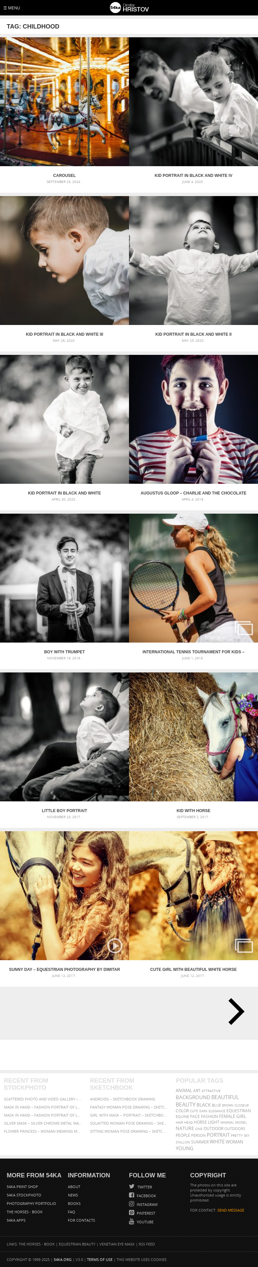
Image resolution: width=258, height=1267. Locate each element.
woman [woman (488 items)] (234, 1142)
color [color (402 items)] (182, 1110)
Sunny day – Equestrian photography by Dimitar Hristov (64, 969)
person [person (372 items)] (198, 1135)
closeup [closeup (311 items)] (241, 1105)
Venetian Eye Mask (117, 1244)
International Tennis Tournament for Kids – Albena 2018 (193, 652)
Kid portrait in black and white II (194, 334)
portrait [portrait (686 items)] (218, 1134)
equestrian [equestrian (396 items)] (238, 1110)
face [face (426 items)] (195, 1116)
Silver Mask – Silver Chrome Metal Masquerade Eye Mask (43, 1123)
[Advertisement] (130, 1055)
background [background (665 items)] (193, 1097)
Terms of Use (100, 1259)
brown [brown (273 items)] (227, 1105)
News (73, 1195)
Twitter (144, 1186)
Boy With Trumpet (64, 652)
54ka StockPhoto (24, 1195)
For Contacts (81, 1220)
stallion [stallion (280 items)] (183, 1142)
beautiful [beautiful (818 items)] (225, 1097)
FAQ (71, 1211)
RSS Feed (147, 1244)
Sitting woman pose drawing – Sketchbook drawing (129, 1131)
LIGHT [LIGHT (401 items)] (213, 1122)
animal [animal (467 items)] (184, 1090)
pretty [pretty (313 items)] (237, 1135)
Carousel (64, 175)
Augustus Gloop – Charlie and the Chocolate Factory (193, 493)
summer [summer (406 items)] (200, 1141)
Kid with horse (194, 810)
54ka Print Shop (22, 1186)
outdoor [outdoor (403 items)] (213, 1128)
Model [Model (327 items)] (241, 1122)
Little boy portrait (64, 810)
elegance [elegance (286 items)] (217, 1111)
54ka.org (63, 1259)
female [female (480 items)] (227, 1116)
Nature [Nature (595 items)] (185, 1128)
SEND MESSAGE (230, 1210)
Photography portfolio (31, 1203)
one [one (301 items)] (199, 1129)
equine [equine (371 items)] (182, 1116)
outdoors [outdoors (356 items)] (234, 1128)
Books (74, 1203)
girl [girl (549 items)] (241, 1116)
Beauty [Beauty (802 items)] (186, 1104)
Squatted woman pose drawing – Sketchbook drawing (129, 1123)
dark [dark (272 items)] (203, 1111)
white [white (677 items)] (217, 1141)
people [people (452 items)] (183, 1135)
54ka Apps (16, 1220)
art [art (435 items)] (197, 1090)
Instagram (147, 1204)
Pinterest (145, 1213)
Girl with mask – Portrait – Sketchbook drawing (129, 1115)
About (74, 1186)
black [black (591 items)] (204, 1104)
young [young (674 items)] (185, 1148)
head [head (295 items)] (188, 1122)
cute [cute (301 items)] (194, 1111)
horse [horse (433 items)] (200, 1122)
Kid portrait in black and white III (64, 334)
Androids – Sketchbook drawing (122, 1098)
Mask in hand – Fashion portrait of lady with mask (43, 1115)
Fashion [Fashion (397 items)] (209, 1116)
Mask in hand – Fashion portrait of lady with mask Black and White (43, 1107)
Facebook (146, 1195)
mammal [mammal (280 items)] (227, 1122)
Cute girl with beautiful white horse (193, 969)
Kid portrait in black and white (64, 493)
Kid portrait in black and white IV (193, 175)
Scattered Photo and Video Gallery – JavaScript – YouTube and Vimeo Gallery (43, 1098)
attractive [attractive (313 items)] (211, 1090)
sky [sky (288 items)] (247, 1135)
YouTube (145, 1221)
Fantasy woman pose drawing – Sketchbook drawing (129, 1107)
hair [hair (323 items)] (179, 1122)
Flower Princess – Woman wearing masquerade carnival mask (43, 1131)
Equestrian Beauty (77, 1244)
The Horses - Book (25, 1211)
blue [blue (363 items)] (216, 1105)
